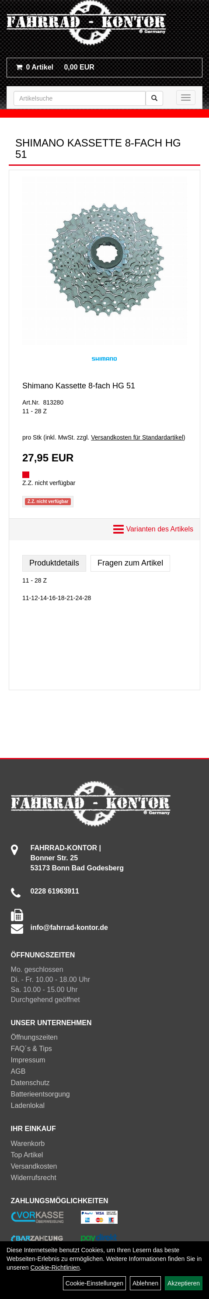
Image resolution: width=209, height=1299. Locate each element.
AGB (18, 1071)
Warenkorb (28, 1143)
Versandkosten (34, 1166)
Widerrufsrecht (33, 1177)
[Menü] (185, 97)
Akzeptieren (183, 1283)
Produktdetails (54, 563)
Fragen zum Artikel (130, 563)
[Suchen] (154, 98)
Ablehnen (145, 1283)
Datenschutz (30, 1082)
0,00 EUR (55, 67)
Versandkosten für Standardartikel (137, 437)
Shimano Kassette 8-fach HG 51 (78, 385)
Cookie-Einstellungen (94, 1283)
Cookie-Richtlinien (55, 1267)
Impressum (28, 1060)
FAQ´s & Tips (31, 1048)
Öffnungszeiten (34, 1037)
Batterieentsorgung (40, 1094)
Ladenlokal (28, 1105)
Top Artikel (27, 1155)
